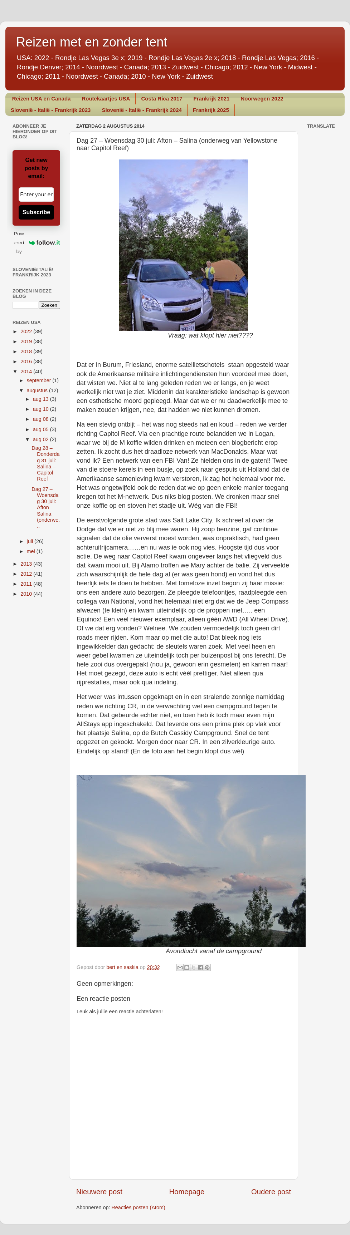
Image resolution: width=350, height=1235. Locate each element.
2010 (26, 594)
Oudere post (271, 1192)
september (40, 380)
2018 (26, 351)
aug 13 (41, 399)
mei (32, 551)
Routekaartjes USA (106, 98)
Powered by (37, 242)
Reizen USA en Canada (41, 98)
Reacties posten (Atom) (138, 1207)
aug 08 (41, 419)
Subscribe (36, 212)
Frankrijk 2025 (211, 110)
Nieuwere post (99, 1192)
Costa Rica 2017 (161, 98)
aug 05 (41, 429)
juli (31, 541)
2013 (26, 564)
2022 (26, 331)
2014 (26, 371)
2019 (26, 341)
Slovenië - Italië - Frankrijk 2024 (141, 110)
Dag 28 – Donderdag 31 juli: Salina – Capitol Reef (45, 463)
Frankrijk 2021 (212, 98)
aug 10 (41, 409)
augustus (38, 390)
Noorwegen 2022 (261, 98)
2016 (26, 361)
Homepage (187, 1192)
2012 (26, 574)
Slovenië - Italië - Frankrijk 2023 (51, 110)
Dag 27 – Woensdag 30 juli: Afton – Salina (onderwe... (45, 507)
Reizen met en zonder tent (91, 42)
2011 (26, 584)
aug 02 (41, 439)
